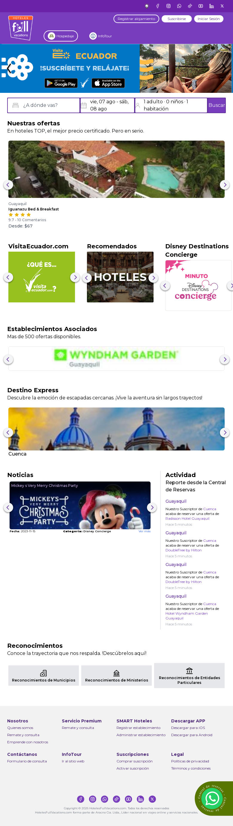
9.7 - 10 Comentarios (27, 220)
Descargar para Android (191, 735)
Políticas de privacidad (190, 761)
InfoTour (105, 36)
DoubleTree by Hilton (183, 550)
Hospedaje (65, 36)
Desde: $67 (20, 226)
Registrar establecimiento (138, 727)
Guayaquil (17, 203)
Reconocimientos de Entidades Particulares (189, 680)
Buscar (217, 105)
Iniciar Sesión (209, 18)
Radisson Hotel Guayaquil (187, 518)
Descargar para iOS (188, 727)
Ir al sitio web (73, 761)
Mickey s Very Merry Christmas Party (44, 485)
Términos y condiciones (191, 768)
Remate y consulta (23, 735)
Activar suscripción (132, 768)
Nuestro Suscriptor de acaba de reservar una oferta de (192, 514)
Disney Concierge (87, 531)
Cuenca (17, 454)
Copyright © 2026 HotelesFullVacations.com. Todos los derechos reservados (116, 808)
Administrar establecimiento (140, 735)
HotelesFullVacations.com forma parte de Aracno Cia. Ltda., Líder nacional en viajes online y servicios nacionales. (116, 812)
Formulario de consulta (27, 761)
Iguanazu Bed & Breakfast (33, 209)
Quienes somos (20, 727)
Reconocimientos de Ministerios (116, 680)
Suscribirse (177, 18)
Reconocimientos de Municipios (43, 680)
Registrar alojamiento (136, 18)
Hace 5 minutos (178, 524)
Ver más (145, 531)
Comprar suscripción (134, 761)
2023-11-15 (22, 531)
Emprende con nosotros (27, 742)
